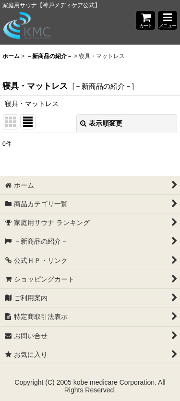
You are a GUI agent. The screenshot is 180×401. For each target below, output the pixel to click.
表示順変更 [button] (101, 123)
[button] (167, 20)
